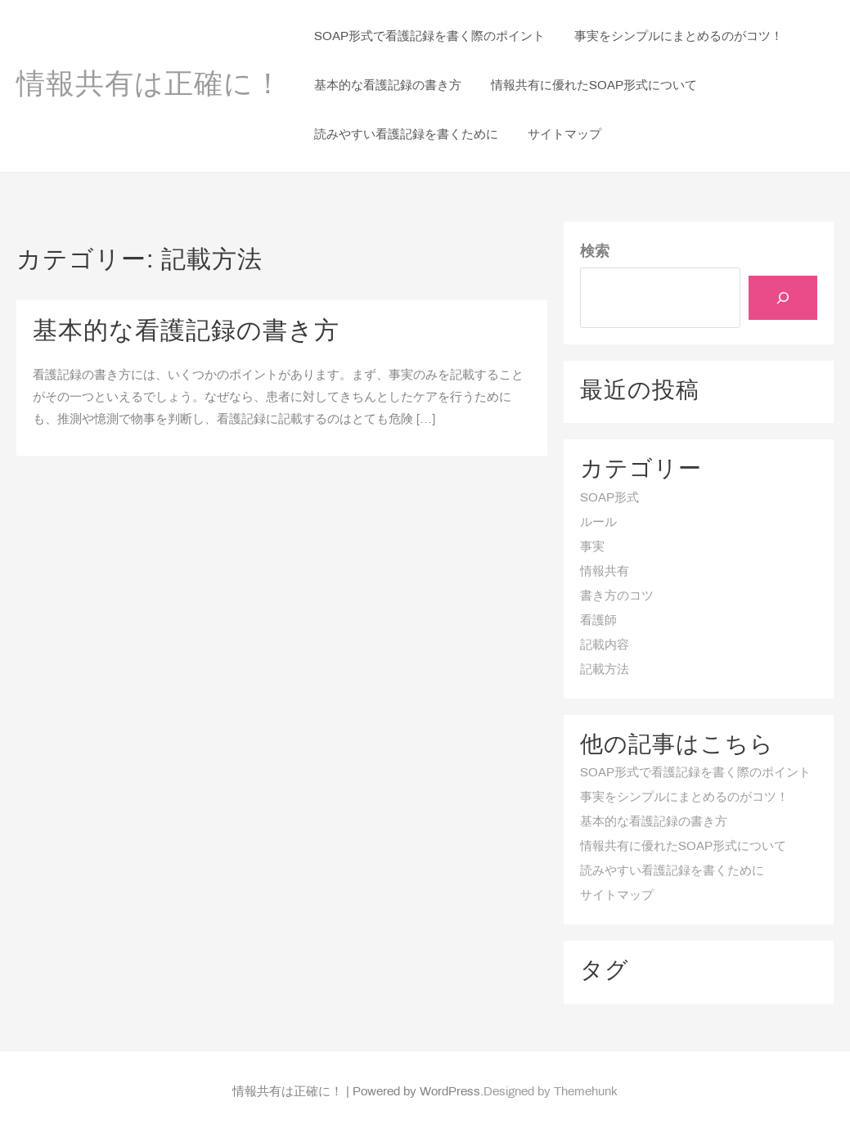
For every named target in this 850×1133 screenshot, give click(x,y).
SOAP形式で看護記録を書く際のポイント (695, 773)
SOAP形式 (609, 498)
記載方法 (604, 670)
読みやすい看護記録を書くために (672, 871)
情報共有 (604, 572)
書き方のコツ (617, 596)
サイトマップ (617, 895)
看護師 (598, 621)
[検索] (783, 298)
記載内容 (604, 645)
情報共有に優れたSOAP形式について (683, 846)
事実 (592, 547)
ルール (598, 522)
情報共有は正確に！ (149, 86)
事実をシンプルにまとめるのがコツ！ (684, 797)
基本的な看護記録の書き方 (186, 332)
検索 (594, 252)
